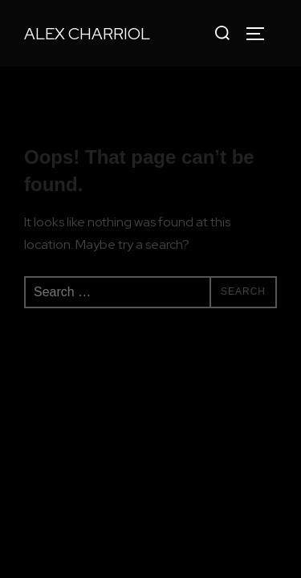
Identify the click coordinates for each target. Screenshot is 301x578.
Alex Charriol (87, 33)
